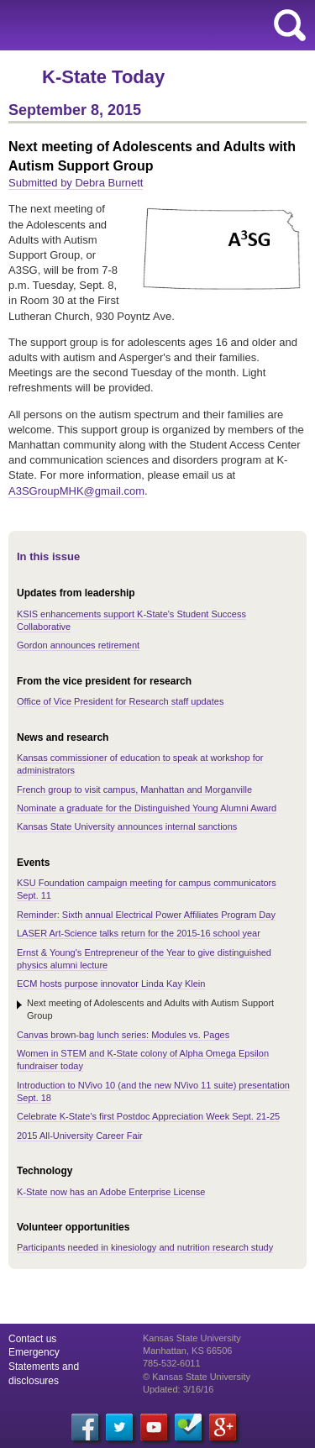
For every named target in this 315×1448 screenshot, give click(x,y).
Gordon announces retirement (78, 645)
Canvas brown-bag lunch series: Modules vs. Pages (123, 1035)
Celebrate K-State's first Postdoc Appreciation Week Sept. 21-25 (148, 1116)
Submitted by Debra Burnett (75, 182)
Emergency (34, 1352)
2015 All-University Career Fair (80, 1136)
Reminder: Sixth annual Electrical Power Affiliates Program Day (146, 915)
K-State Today (103, 76)
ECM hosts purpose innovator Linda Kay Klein (111, 983)
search (290, 25)
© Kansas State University (196, 1377)
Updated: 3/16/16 (178, 1389)
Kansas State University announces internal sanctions (127, 826)
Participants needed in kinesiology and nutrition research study (145, 1247)
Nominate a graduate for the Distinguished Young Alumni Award (146, 808)
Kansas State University (153, 25)
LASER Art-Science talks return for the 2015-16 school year (138, 933)
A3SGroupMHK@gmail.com (76, 491)
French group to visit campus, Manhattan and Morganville (134, 789)
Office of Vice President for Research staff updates (120, 701)
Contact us (32, 1339)
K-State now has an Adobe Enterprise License (111, 1192)
